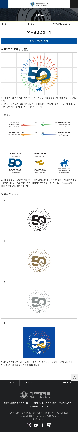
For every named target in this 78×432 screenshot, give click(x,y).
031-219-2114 (62, 413)
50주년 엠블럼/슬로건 (61, 24)
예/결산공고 (39, 403)
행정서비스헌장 (65, 403)
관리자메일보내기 (39, 419)
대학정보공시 (26, 403)
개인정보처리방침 (11, 403)
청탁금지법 (34, 407)
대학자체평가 (51, 403)
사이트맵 (44, 407)
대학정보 (4, 24)
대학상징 (30, 24)
